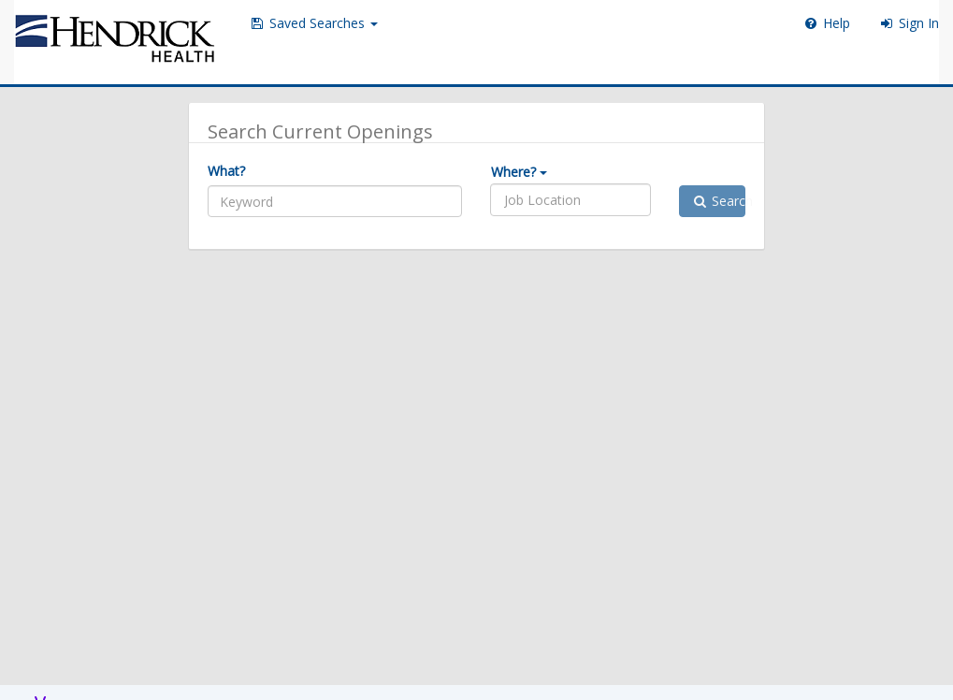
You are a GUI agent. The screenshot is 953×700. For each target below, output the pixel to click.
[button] (313, 23)
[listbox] (554, 200)
